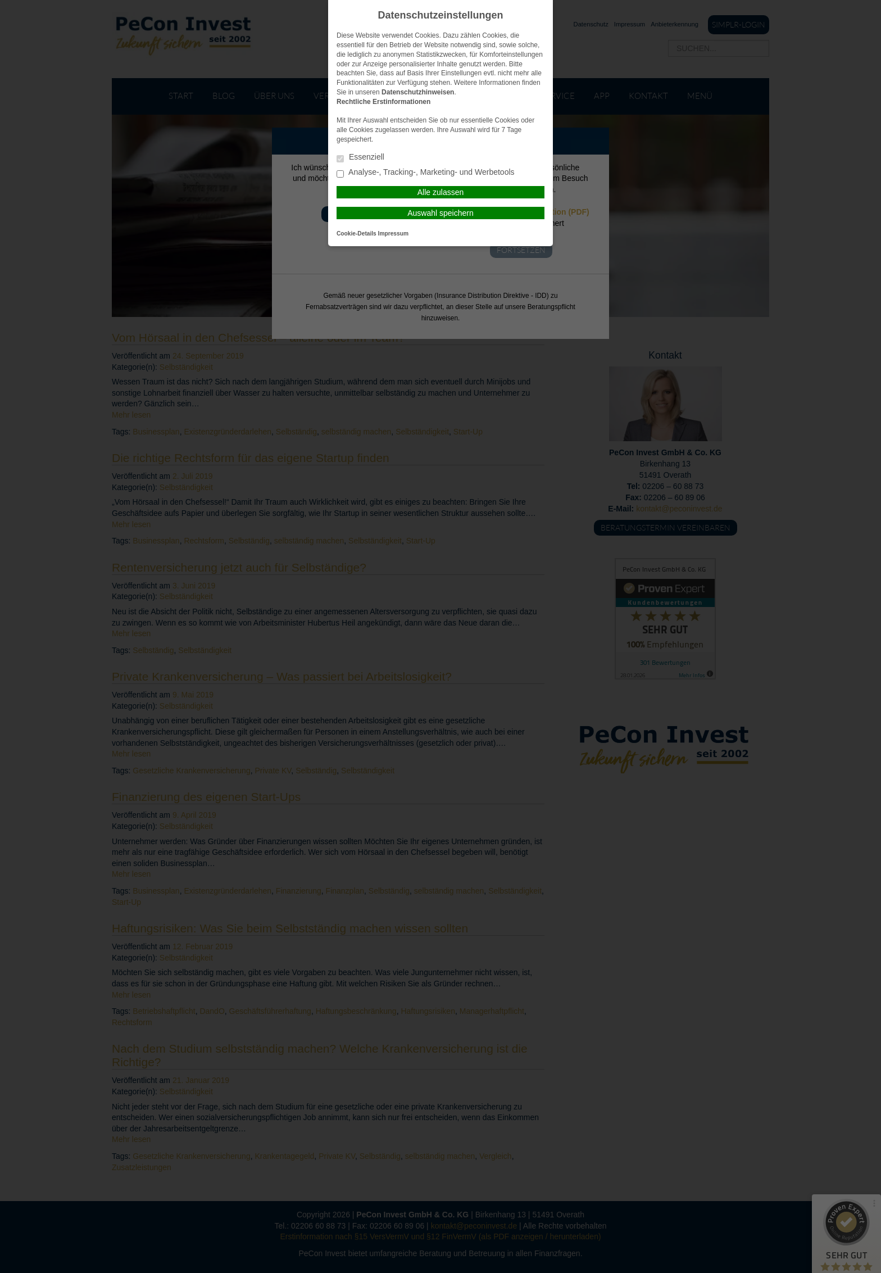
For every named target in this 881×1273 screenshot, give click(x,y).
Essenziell (360, 157)
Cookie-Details (356, 233)
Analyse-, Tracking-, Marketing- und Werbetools (426, 173)
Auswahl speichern (440, 213)
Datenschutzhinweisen (418, 92)
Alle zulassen (440, 192)
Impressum (393, 233)
